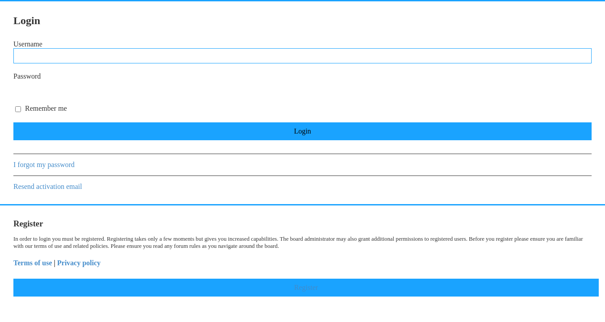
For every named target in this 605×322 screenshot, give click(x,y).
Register (306, 287)
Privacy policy (78, 263)
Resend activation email (47, 186)
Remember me (41, 108)
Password (27, 76)
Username (27, 44)
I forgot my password (44, 164)
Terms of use (32, 263)
